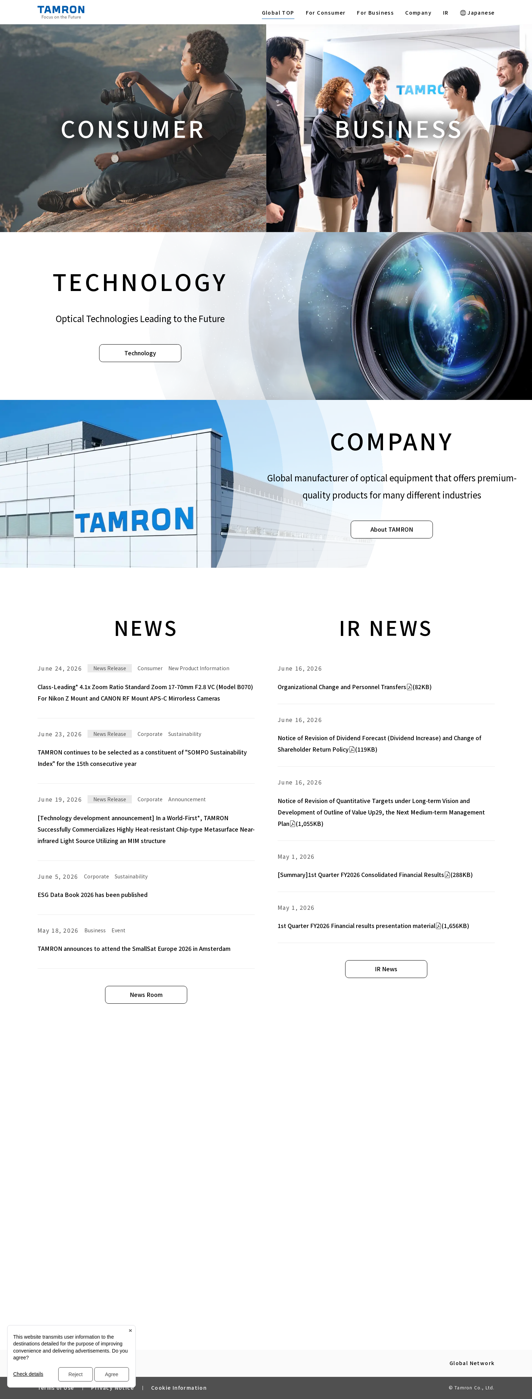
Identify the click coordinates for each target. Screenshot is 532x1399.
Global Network (472, 1363)
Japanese (477, 12)
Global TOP (278, 12)
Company (418, 12)
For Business (375, 12)
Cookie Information (179, 1387)
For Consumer (326, 12)
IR (446, 12)
